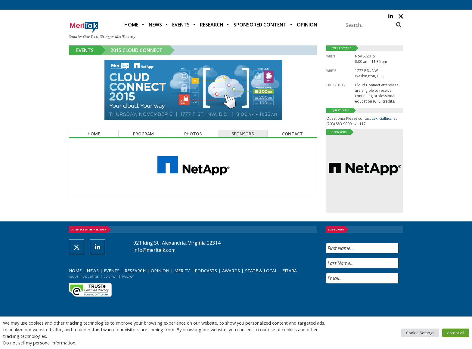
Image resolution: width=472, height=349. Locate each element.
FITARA (289, 270)
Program (143, 134)
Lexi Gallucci (382, 118)
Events (181, 24)
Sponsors (242, 134)
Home (131, 24)
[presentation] (372, 300)
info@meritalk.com (154, 250)
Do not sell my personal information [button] (39, 343)
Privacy (128, 277)
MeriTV (182, 270)
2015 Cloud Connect (136, 50)
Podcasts (206, 270)
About (73, 277)
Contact (292, 134)
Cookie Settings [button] (420, 332)
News (155, 24)
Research (211, 24)
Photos (193, 134)
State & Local (261, 270)
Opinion (307, 24)
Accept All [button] (455, 332)
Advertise (91, 277)
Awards (231, 270)
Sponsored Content (260, 24)
